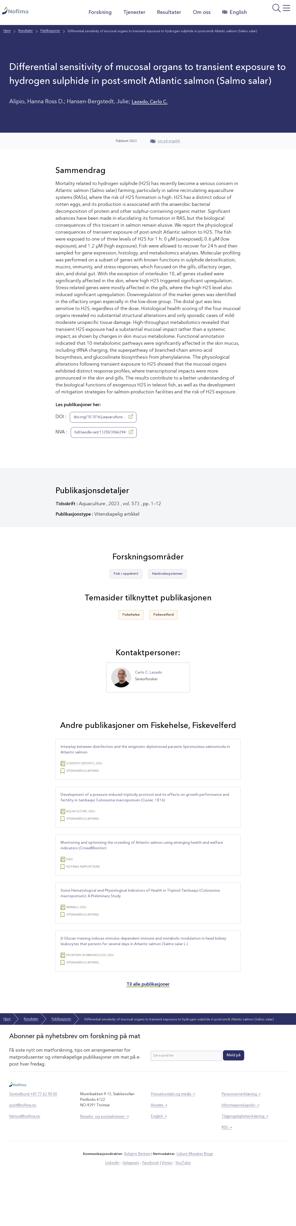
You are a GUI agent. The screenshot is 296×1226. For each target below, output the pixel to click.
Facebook (150, 1205)
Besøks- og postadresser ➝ (104, 1159)
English (231, 12)
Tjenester (131, 12)
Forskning (96, 12)
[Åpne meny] (271, 13)
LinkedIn (116, 1205)
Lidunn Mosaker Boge (193, 1196)
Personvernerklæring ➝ (241, 1137)
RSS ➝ (227, 1170)
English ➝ (159, 1159)
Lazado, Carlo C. (153, 102)
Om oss (198, 12)
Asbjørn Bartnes (139, 1196)
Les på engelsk (165, 141)
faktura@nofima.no (24, 1159)
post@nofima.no (22, 1148)
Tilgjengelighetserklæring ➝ (245, 1159)
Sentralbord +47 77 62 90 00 (33, 1137)
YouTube (179, 1205)
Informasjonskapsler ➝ (240, 1148)
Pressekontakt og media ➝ (173, 1137)
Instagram (133, 1205)
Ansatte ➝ (159, 1148)
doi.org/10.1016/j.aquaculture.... (103, 416)
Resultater (166, 12)
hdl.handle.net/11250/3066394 (103, 432)
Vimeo (165, 1205)
